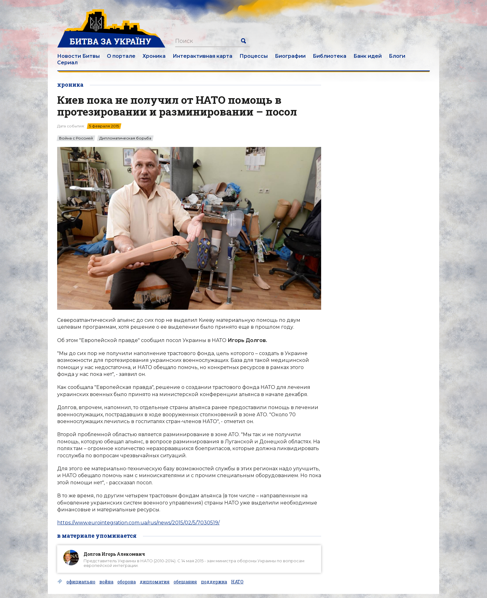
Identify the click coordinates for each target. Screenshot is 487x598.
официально (80, 582)
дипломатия (155, 582)
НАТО (237, 582)
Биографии (290, 56)
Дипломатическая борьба (125, 138)
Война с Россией (76, 138)
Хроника (154, 56)
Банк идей (367, 56)
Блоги (397, 56)
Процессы (253, 56)
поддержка (214, 582)
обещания (185, 582)
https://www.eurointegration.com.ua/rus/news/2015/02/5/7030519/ (138, 523)
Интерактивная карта (202, 56)
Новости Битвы (78, 56)
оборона (126, 582)
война (106, 582)
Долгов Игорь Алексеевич (114, 554)
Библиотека (329, 56)
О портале (121, 56)
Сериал (67, 63)
